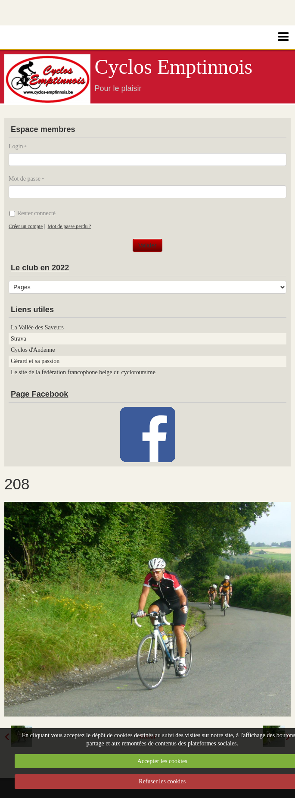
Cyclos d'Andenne (33, 350)
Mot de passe (24, 178)
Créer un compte (26, 226)
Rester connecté (32, 213)
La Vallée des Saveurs (37, 327)
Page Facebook (39, 394)
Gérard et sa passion (35, 361)
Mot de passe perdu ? (69, 226)
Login (16, 146)
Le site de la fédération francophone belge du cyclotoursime (83, 372)
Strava (18, 338)
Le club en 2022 (40, 267)
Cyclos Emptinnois (174, 66)
